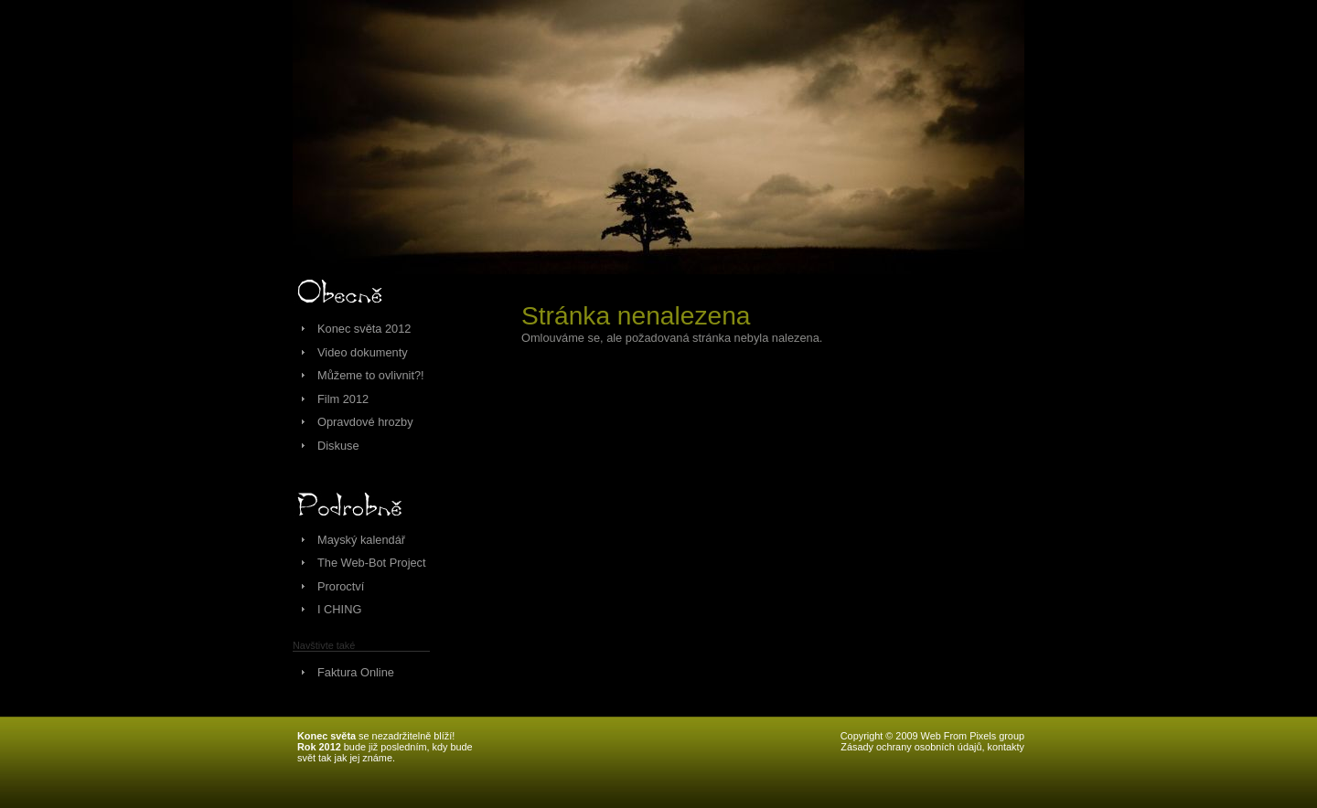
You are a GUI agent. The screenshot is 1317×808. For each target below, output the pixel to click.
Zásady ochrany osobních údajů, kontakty (932, 746)
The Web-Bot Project (371, 562)
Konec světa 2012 (364, 328)
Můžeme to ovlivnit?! (370, 375)
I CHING (339, 609)
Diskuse (338, 445)
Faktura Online (355, 672)
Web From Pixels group (972, 735)
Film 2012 (343, 399)
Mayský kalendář (361, 540)
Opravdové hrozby (365, 422)
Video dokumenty (362, 352)
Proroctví (340, 586)
